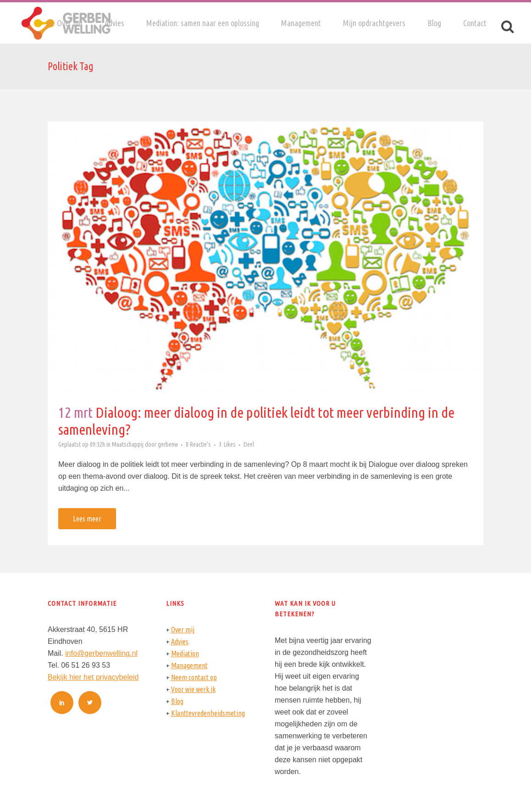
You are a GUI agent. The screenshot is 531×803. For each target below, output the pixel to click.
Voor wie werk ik (193, 689)
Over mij (182, 630)
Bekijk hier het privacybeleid (93, 677)
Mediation (185, 653)
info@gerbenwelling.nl (101, 653)
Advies (179, 641)
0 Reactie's (198, 444)
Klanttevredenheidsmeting (208, 713)
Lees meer (87, 519)
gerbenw (168, 444)
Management (189, 665)
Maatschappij (128, 444)
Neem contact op (194, 677)
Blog (177, 701)
